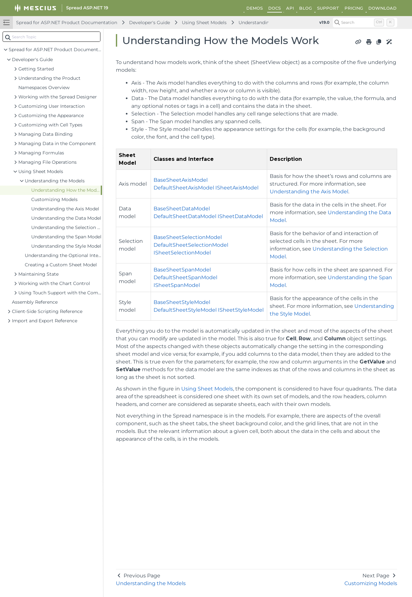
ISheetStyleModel (241, 310)
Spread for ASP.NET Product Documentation (66, 22)
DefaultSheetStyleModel (185, 310)
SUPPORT (328, 8)
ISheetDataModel (240, 216)
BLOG (305, 8)
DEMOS (254, 8)
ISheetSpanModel (177, 285)
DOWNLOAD (382, 8)
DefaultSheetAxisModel (184, 188)
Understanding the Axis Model (309, 191)
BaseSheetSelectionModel (188, 237)
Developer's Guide (149, 22)
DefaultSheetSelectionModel (191, 245)
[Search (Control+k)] (365, 22)
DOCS (274, 8)
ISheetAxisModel (236, 188)
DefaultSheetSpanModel (185, 277)
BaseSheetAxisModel (181, 180)
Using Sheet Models (204, 22)
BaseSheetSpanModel (182, 270)
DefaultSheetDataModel (185, 216)
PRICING (353, 8)
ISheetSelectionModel (182, 253)
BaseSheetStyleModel (182, 302)
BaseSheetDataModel (182, 209)
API (290, 8)
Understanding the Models (268, 22)
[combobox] (51, 37)
